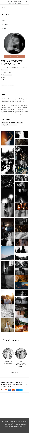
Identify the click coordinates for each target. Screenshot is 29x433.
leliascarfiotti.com (7, 74)
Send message (14, 56)
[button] (12, 370)
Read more (22, 426)
